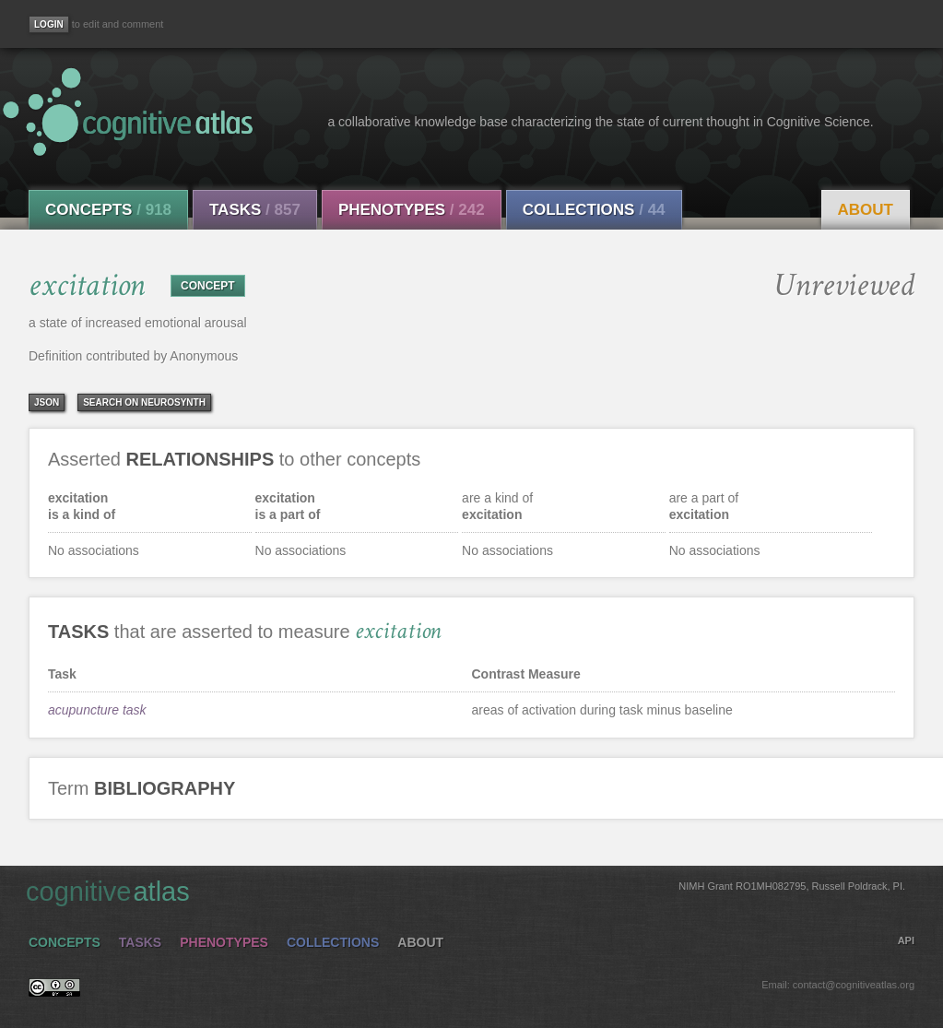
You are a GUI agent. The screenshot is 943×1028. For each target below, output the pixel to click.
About (865, 210)
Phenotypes (411, 210)
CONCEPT (208, 285)
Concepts (108, 210)
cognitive (465, 890)
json (46, 402)
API (906, 940)
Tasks (255, 210)
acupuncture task (97, 710)
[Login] (49, 24)
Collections (594, 210)
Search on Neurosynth (144, 402)
